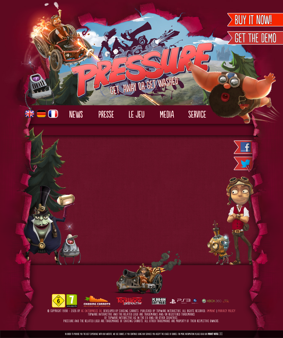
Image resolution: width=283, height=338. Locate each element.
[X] (221, 334)
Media (167, 115)
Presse (106, 115)
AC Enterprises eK (91, 311)
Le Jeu (137, 115)
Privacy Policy (226, 311)
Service (197, 115)
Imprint (211, 311)
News (76, 115)
